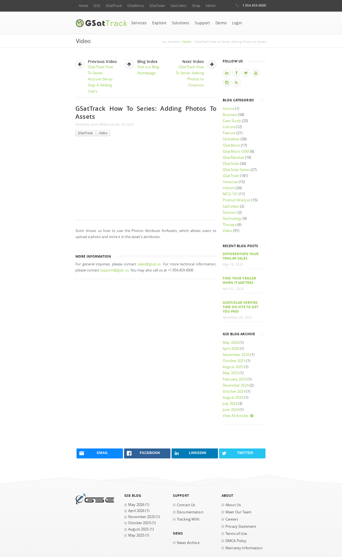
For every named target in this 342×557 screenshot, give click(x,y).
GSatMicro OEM (236, 151)
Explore (159, 22)
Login (237, 22)
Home (83, 6)
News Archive (188, 542)
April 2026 (231, 348)
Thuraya (229, 224)
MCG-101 (230, 194)
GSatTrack (114, 6)
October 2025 (234, 360)
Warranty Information (243, 548)
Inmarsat (230, 181)
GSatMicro (135, 6)
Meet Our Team (238, 512)
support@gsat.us (114, 270)
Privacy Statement (240, 526)
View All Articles (238, 415)
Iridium (229, 188)
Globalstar (231, 139)
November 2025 (236, 354)
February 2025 (235, 379)
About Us (233, 505)
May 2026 (231, 342)
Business (230, 114)
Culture (229, 127)
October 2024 (234, 391)
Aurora (228, 108)
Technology (232, 218)
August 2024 (233, 397)
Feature (229, 133)
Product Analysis (237, 200)
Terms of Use (236, 533)
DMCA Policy (236, 540)
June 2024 (231, 409)
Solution (230, 212)
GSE (97, 6)
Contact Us (186, 505)
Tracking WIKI (188, 519)
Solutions (180, 22)
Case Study (232, 120)
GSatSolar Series (236, 169)
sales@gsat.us (149, 264)
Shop (196, 6)
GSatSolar (157, 6)
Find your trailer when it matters (239, 280)
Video (103, 133)
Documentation (190, 512)
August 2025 (233, 367)
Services (139, 22)
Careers (231, 519)
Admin (211, 6)
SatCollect (178, 6)
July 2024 (230, 403)
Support (202, 22)
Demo (221, 22)
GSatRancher (233, 157)
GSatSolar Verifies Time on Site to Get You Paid (240, 306)
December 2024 (236, 385)
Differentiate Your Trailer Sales (241, 256)
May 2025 (231, 373)
